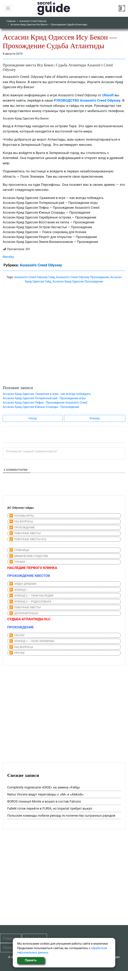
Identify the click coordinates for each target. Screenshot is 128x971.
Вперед (95, 418)
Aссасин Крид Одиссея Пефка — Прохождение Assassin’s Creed (51, 207)
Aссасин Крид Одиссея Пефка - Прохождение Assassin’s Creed (45, 402)
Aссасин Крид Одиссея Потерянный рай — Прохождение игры (50, 203)
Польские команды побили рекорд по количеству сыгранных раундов (61, 815)
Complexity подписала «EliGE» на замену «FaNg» (43, 787)
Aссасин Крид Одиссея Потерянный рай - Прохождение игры (44, 398)
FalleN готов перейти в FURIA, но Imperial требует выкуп (49, 808)
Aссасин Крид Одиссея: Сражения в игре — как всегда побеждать (53, 198)
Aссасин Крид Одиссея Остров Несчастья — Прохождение (47, 227)
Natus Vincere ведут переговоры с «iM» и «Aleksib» (45, 794)
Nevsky (8, 257)
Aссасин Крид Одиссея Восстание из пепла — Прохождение (48, 222)
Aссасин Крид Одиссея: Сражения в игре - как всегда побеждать (47, 394)
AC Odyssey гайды (20, 507)
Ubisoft (108, 95)
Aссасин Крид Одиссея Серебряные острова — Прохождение (49, 217)
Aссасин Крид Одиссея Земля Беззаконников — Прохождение (50, 242)
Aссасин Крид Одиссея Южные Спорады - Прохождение (41, 407)
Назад (32, 418)
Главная (11, 21)
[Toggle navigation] (8, 8)
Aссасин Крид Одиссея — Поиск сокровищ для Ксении (44, 232)
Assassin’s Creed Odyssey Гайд (34, 277)
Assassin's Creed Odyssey (33, 21)
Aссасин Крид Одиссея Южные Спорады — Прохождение (46, 212)
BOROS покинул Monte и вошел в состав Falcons (44, 801)
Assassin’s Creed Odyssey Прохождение (82, 277)
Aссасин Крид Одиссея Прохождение (77, 281)
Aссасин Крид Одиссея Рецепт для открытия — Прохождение (50, 237)
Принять (30, 960)
